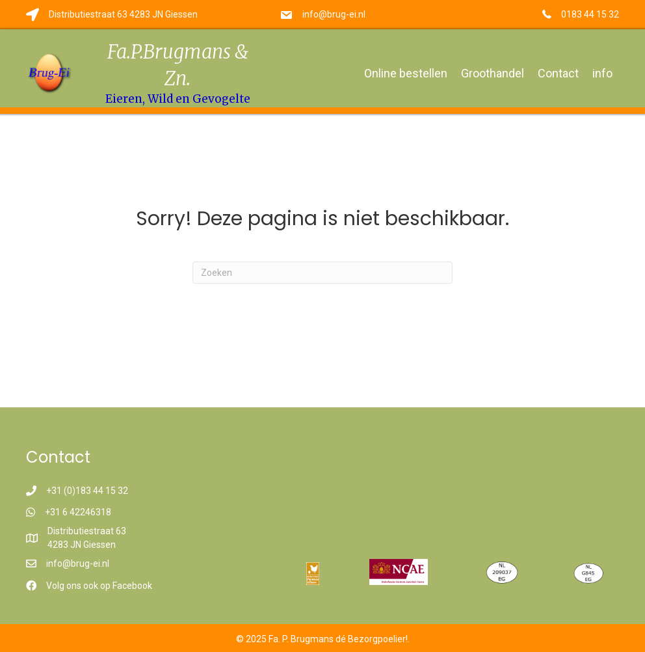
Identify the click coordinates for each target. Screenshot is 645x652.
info (602, 73)
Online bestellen (405, 73)
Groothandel (492, 73)
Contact (558, 73)
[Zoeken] (322, 273)
